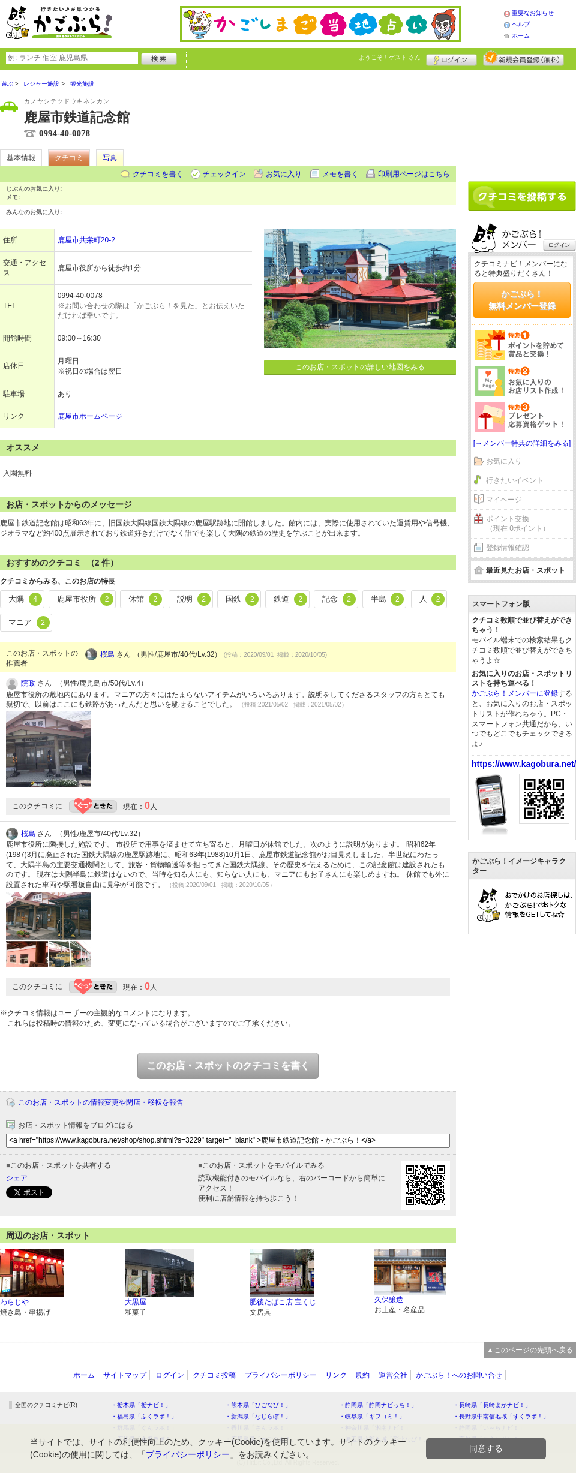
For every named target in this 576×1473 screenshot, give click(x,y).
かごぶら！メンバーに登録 (515, 693)
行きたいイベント (515, 480)
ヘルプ (521, 24)
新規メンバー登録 (523, 58)
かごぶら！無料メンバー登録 (522, 300)
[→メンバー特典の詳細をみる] (522, 443)
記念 (339, 599)
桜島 (107, 654)
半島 (387, 599)
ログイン (451, 58)
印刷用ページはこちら (414, 174)
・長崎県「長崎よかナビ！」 (492, 1405)
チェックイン (224, 174)
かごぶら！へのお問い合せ (459, 1375)
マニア (29, 622)
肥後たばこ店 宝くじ (283, 1302)
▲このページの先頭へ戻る (530, 1350)
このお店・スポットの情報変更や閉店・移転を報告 (101, 1102)
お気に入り (284, 174)
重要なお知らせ (533, 13)
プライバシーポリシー (281, 1375)
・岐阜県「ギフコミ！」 (372, 1416)
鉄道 (290, 599)
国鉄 (242, 599)
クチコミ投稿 (214, 1375)
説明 (194, 599)
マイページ (504, 499)
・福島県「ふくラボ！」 (144, 1416)
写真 (110, 158)
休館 (145, 599)
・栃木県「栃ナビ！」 (141, 1405)
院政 (28, 683)
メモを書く (340, 174)
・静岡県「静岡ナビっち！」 (378, 1405)
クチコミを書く (158, 174)
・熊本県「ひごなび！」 (258, 1405)
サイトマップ (124, 1375)
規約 (362, 1375)
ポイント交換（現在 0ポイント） (518, 524)
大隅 (25, 599)
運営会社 (393, 1375)
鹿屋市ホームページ (90, 416)
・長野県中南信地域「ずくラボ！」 (501, 1416)
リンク (336, 1375)
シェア (17, 1178)
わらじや (14, 1302)
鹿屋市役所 (85, 599)
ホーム (521, 35)
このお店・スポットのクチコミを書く (228, 1065)
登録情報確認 (507, 547)
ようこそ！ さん (390, 57)
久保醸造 (388, 1299)
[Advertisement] (522, 121)
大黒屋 (135, 1302)
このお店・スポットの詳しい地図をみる (360, 367)
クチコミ (69, 158)
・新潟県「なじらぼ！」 (258, 1416)
